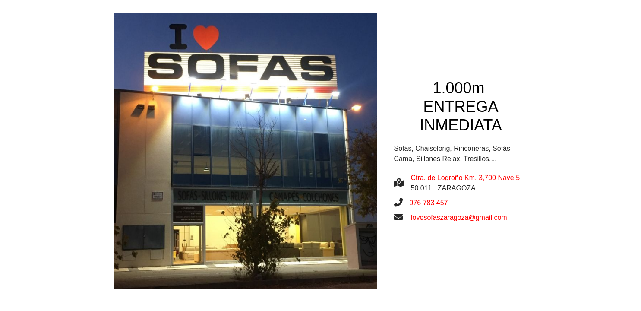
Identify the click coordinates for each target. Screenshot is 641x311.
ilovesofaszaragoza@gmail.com (458, 217)
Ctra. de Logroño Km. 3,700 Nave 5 (465, 177)
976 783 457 (429, 202)
